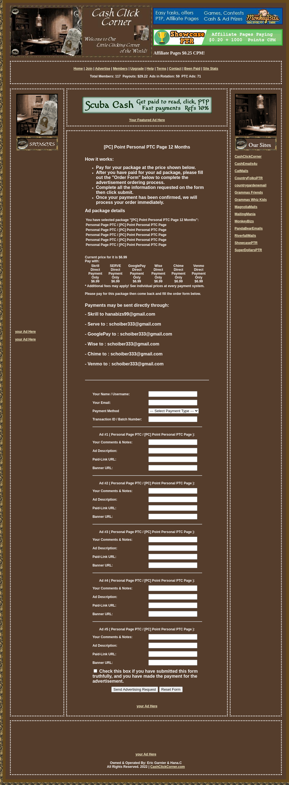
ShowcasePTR (246, 243)
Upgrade (137, 69)
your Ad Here (25, 332)
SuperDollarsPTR (248, 250)
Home (78, 69)
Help (150, 69)
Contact (175, 69)
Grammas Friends (249, 192)
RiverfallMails (245, 236)
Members (120, 69)
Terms (161, 69)
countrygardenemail (251, 185)
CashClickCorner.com (167, 767)
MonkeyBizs (244, 221)
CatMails (241, 171)
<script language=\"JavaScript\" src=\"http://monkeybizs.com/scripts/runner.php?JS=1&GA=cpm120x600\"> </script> (37, 242)
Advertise (102, 69)
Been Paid (192, 69)
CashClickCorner (248, 156)
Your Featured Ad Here (147, 120)
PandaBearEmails (249, 228)
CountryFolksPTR (249, 178)
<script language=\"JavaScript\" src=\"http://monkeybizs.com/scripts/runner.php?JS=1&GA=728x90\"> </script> (146, 739)
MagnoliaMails (246, 207)
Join (89, 69)
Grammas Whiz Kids (251, 200)
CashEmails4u (246, 164)
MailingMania (245, 214)
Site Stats (210, 69)
